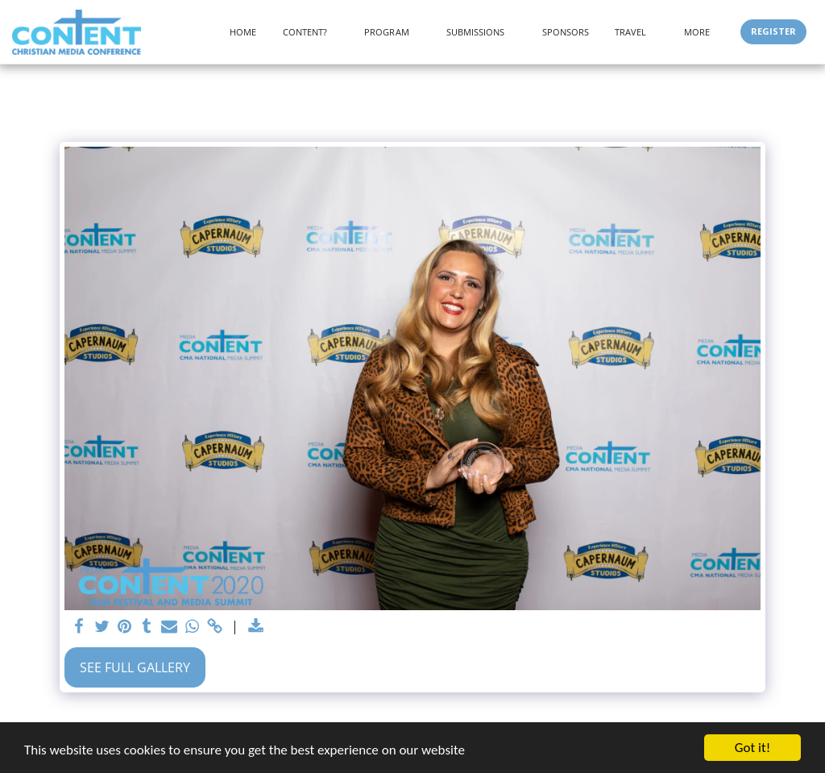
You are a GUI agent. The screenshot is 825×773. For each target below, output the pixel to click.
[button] (311, 32)
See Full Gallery (135, 667)
